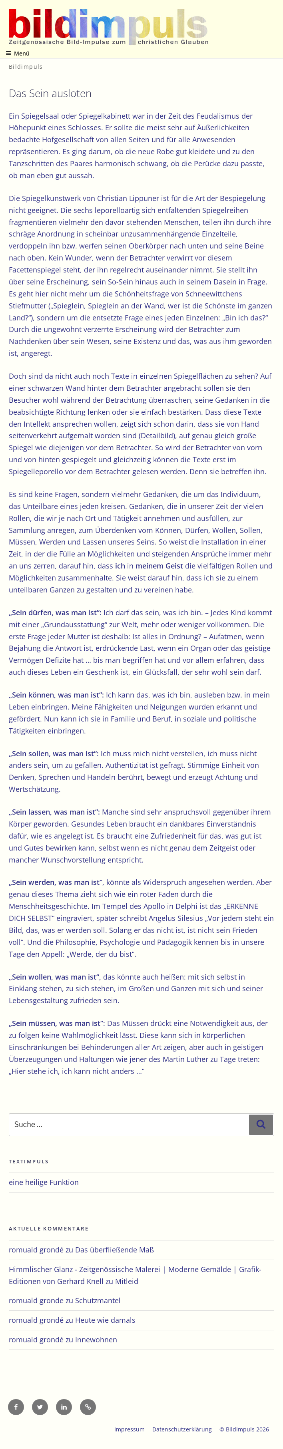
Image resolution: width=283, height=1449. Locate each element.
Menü (18, 53)
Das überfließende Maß (114, 1249)
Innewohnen (96, 1339)
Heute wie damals (105, 1320)
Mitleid (126, 1281)
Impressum (129, 1429)
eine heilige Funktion (44, 1182)
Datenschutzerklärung (182, 1429)
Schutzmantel (98, 1300)
